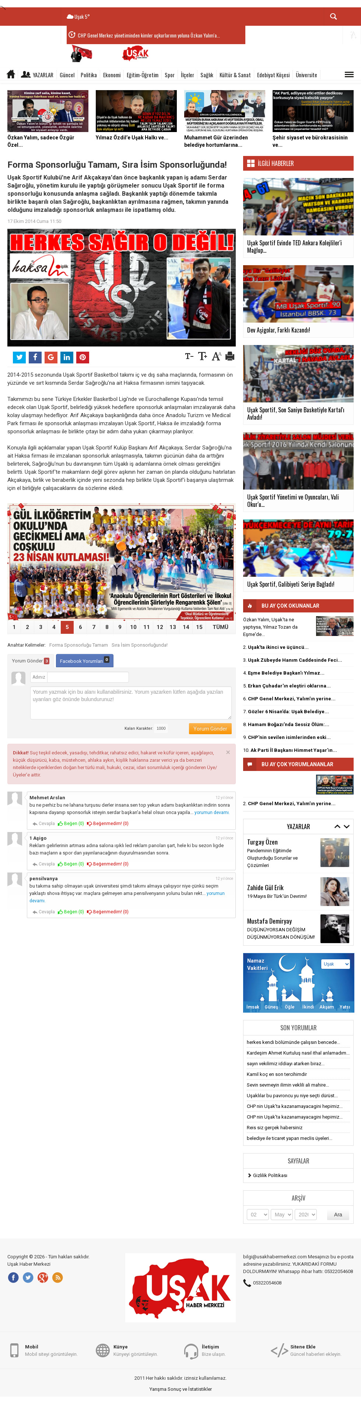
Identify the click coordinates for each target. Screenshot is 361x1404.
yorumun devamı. (212, 812)
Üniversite (306, 75)
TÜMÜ (220, 627)
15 (199, 627)
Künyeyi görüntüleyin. (135, 1350)
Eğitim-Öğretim (142, 75)
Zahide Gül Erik (265, 887)
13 (172, 627)
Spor (170, 75)
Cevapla (43, 824)
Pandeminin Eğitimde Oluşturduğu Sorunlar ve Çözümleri (272, 858)
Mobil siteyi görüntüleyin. (51, 1350)
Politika (89, 75)
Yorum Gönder (30, 661)
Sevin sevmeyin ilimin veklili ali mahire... (288, 1085)
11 (146, 627)
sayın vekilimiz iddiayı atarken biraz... (286, 1063)
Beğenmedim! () (108, 824)
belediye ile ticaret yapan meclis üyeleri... (289, 1138)
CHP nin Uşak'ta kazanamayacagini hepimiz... (295, 1106)
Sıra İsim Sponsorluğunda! (140, 645)
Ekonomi (111, 75)
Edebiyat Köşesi (273, 75)
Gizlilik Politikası (270, 1175)
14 (186, 627)
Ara (338, 1215)
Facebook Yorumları (84, 660)
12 (160, 627)
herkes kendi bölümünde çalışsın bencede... (293, 1042)
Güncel (67, 75)
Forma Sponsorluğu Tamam (78, 645)
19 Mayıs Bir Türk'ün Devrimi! (277, 896)
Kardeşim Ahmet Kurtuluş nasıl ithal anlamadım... (298, 1053)
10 (133, 627)
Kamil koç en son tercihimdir (277, 1074)
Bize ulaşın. (214, 1350)
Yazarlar (43, 75)
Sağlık (206, 75)
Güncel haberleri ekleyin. (315, 1350)
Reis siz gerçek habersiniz (274, 1127)
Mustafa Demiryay (269, 920)
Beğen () (71, 824)
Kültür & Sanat (235, 75)
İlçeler (187, 75)
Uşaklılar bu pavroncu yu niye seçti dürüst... (292, 1095)
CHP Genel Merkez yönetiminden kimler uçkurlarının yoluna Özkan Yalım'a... (149, 35)
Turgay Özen (262, 841)
